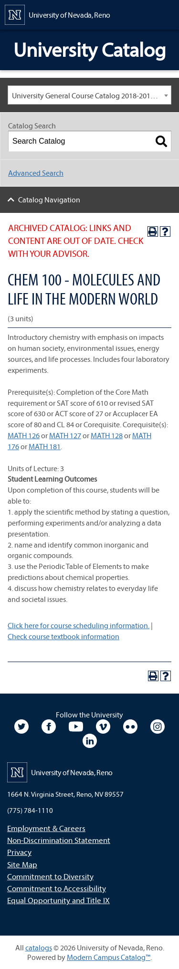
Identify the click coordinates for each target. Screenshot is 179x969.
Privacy (19, 852)
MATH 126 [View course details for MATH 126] (24, 435)
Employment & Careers (46, 828)
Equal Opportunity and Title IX (58, 900)
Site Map (22, 864)
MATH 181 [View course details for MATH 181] (45, 446)
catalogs (38, 947)
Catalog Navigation (49, 199)
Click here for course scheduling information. (78, 625)
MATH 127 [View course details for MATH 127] (65, 435)
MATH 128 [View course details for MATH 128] (107, 435)
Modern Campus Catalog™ (108, 957)
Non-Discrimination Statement (58, 840)
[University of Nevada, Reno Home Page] (57, 14)
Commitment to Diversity (50, 876)
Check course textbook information (63, 636)
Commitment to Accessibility (56, 888)
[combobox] (89, 95)
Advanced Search (35, 173)
